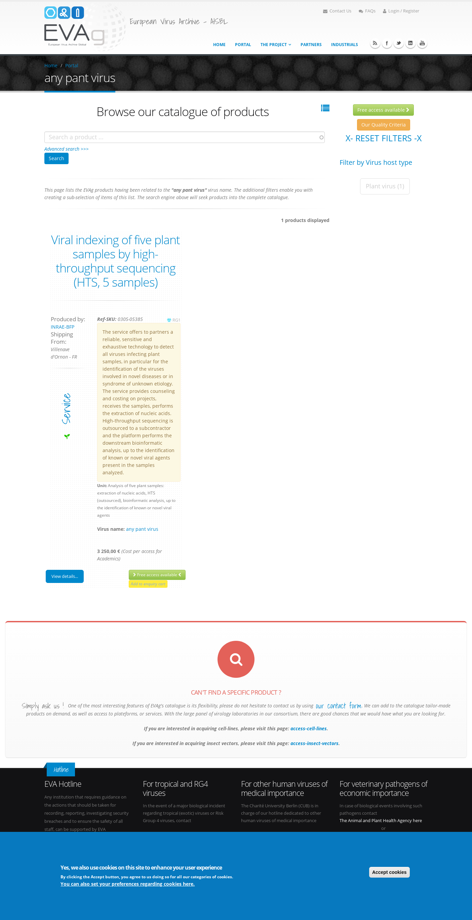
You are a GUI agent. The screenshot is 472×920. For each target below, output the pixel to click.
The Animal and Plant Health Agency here (381, 820)
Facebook (387, 43)
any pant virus (142, 529)
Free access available (157, 574)
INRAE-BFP (62, 327)
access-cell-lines (308, 728)
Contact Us (337, 11)
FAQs (367, 11)
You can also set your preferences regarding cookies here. (128, 884)
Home (219, 44)
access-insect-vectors (314, 743)
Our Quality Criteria (383, 124)
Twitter (399, 43)
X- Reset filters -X (384, 138)
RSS (375, 43)
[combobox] (184, 137)
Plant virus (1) (385, 186)
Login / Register (401, 11)
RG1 (176, 320)
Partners (311, 44)
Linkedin (410, 43)
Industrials (344, 44)
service (66, 408)
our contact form (338, 706)
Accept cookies (389, 873)
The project (274, 44)
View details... (64, 576)
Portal (243, 44)
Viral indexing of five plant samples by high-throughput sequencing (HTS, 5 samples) (115, 260)
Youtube (422, 43)
